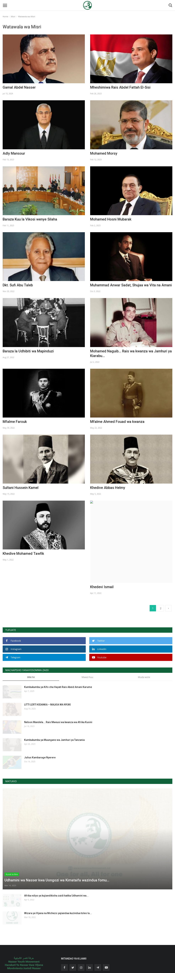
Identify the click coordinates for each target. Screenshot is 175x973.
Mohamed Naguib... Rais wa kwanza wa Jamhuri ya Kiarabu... (131, 353)
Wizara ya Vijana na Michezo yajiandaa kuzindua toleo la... (58, 879)
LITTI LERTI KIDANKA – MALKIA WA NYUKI (47, 671)
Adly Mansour (14, 153)
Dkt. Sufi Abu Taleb (18, 285)
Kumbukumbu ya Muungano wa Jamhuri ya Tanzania (54, 706)
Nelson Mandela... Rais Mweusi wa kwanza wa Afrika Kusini (58, 689)
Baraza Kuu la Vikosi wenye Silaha (30, 219)
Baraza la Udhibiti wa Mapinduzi (28, 351)
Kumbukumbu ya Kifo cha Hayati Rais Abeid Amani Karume (58, 653)
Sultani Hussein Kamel (21, 488)
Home (5, 16)
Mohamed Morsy (103, 153)
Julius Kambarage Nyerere (40, 724)
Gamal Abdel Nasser (19, 87)
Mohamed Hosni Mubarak (110, 219)
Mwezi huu (87, 643)
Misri (13, 16)
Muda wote (144, 643)
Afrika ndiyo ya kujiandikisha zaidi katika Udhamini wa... (56, 862)
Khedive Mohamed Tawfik (23, 553)
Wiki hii (31, 643)
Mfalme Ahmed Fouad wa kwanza (117, 421)
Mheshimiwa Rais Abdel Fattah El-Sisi (120, 87)
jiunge (107, 950)
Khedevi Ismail (105, 553)
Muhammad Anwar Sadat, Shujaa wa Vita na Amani (131, 285)
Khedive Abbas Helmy (107, 488)
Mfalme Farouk (15, 421)
